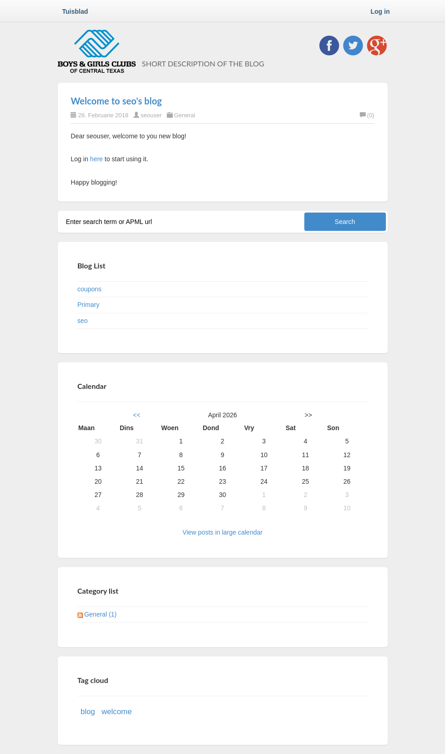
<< (136, 415)
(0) (367, 115)
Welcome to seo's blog (116, 100)
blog (88, 711)
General (184, 115)
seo (82, 320)
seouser (151, 115)
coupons (89, 289)
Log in (380, 11)
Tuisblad (75, 11)
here (96, 159)
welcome (116, 711)
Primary (88, 304)
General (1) (100, 614)
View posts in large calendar (222, 532)
